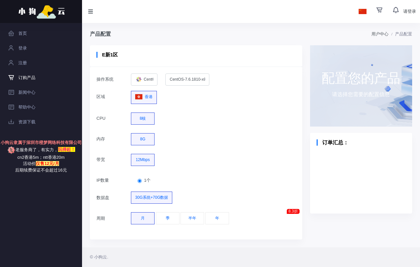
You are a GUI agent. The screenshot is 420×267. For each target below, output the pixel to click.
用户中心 (379, 33)
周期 (100, 218)
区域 (100, 96)
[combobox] (144, 79)
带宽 (100, 159)
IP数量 (102, 180)
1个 (147, 180)
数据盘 (102, 197)
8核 (143, 117)
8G (142, 137)
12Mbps (143, 158)
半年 (192, 216)
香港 (144, 95)
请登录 (409, 11)
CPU (100, 118)
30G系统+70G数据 (151, 196)
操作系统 (105, 79)
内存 (100, 138)
